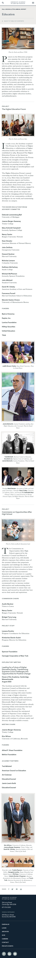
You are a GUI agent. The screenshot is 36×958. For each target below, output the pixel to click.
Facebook (4, 954)
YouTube (15, 954)
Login (4, 928)
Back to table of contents (14, 21)
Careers (5, 939)
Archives (5, 931)
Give (3, 935)
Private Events (7, 946)
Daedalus (5, 924)
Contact (5, 942)
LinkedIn (9, 954)
